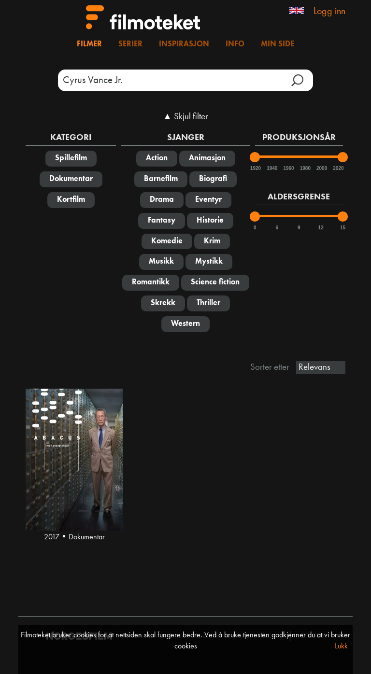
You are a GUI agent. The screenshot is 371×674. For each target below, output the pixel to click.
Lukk (341, 646)
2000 (321, 168)
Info (235, 44)
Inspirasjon (184, 44)
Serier (130, 44)
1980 (305, 168)
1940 (271, 168)
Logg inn (329, 11)
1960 (288, 168)
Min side (277, 44)
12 (321, 227)
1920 (255, 168)
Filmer (89, 44)
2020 (337, 168)
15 (342, 227)
